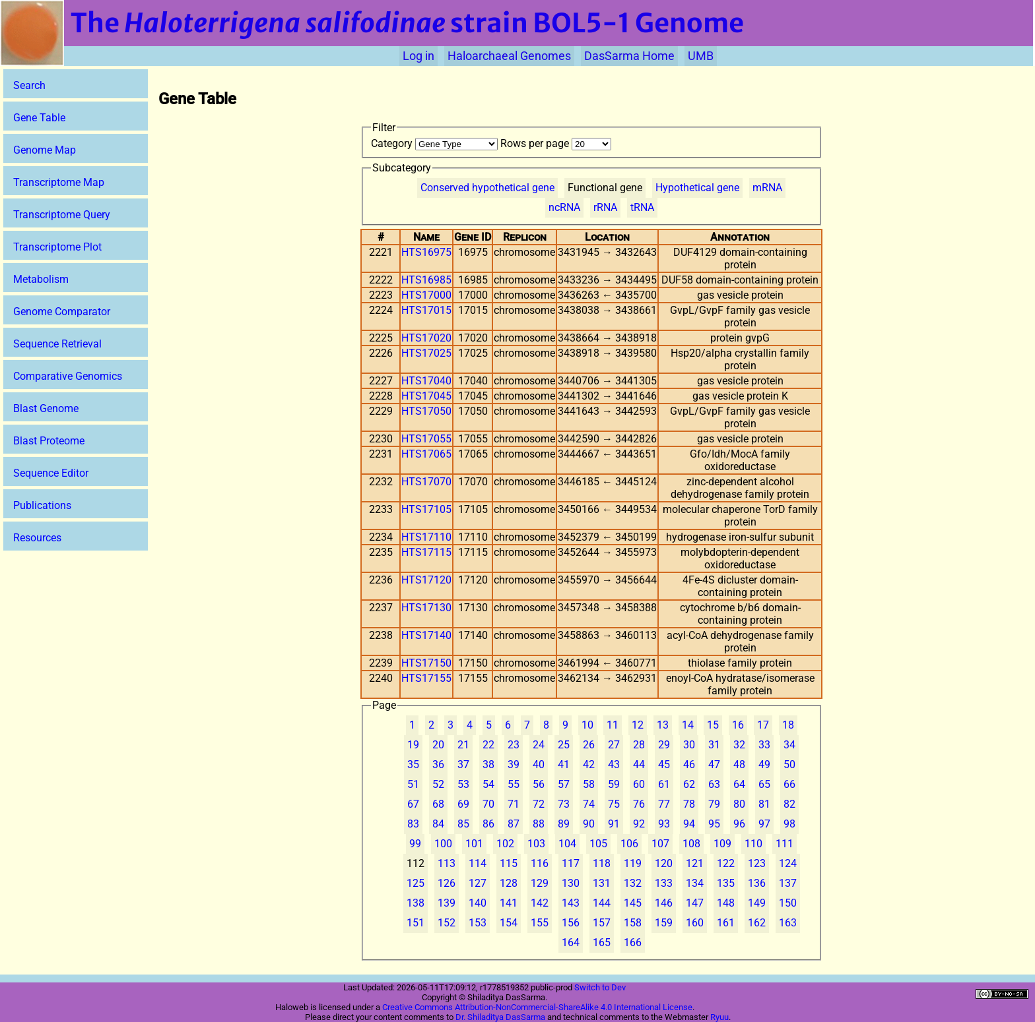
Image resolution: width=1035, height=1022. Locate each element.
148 (726, 903)
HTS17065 (426, 454)
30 (689, 744)
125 (415, 883)
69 (463, 804)
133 (664, 883)
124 (788, 863)
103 (536, 843)
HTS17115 (426, 552)
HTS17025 (426, 353)
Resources (37, 537)
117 (571, 863)
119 (633, 863)
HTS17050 (426, 411)
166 (633, 942)
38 (488, 764)
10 (587, 725)
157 (602, 923)
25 (564, 744)
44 (639, 764)
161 (726, 923)
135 (726, 883)
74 (589, 804)
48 (739, 764)
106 (629, 843)
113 (446, 863)
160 (695, 923)
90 (589, 824)
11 (612, 725)
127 (477, 883)
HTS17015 (426, 310)
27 (614, 744)
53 (463, 784)
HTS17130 (426, 607)
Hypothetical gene (697, 187)
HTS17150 (426, 663)
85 (463, 824)
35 (413, 764)
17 (763, 725)
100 (443, 843)
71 (513, 804)
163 (788, 923)
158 (633, 923)
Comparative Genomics (67, 376)
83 (413, 824)
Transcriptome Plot (57, 247)
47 (714, 764)
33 (764, 744)
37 (463, 764)
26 (589, 744)
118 (602, 863)
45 (664, 764)
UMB (701, 56)
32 (739, 744)
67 (413, 804)
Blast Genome (46, 408)
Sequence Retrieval (57, 344)
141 (509, 903)
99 (415, 843)
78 (689, 804)
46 (689, 764)
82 (789, 804)
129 (540, 883)
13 (663, 725)
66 (789, 784)
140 (477, 903)
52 (438, 784)
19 (413, 744)
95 (714, 824)
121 (695, 863)
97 (764, 824)
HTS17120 (426, 580)
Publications (42, 505)
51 (413, 784)
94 (689, 824)
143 (571, 903)
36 (438, 764)
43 (614, 764)
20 (438, 744)
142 (540, 903)
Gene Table (39, 117)
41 (564, 764)
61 (664, 784)
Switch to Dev (600, 987)
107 (660, 843)
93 (664, 824)
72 (539, 804)
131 (602, 883)
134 (695, 883)
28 (639, 744)
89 (564, 824)
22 (488, 744)
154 (509, 923)
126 (446, 883)
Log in (418, 56)
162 (757, 923)
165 (602, 942)
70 (488, 804)
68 (438, 804)
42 (589, 764)
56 (539, 784)
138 (415, 903)
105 (598, 843)
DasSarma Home (629, 56)
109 (722, 843)
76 (639, 804)
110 (753, 843)
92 (639, 824)
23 (513, 744)
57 (564, 784)
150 (788, 903)
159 (664, 923)
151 (415, 923)
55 (513, 784)
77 (664, 804)
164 (571, 942)
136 (757, 883)
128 (509, 883)
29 (664, 744)
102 (505, 843)
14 (688, 725)
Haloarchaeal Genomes (509, 56)
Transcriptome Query (61, 214)
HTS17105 (426, 509)
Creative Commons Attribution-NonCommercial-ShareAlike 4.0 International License (537, 1007)
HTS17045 (426, 396)
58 (589, 784)
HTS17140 (426, 635)
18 (788, 725)
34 (789, 744)
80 (739, 804)
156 (571, 923)
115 (509, 863)
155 (540, 923)
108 (691, 843)
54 (488, 784)
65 (764, 784)
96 (739, 824)
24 (539, 744)
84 (438, 824)
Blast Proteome (48, 441)
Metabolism (41, 279)
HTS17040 (426, 381)
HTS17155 (426, 678)
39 (513, 764)
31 (714, 744)
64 (739, 784)
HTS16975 (426, 252)
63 (714, 784)
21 (463, 744)
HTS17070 (426, 481)
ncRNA (564, 207)
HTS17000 (426, 295)
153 (477, 923)
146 (664, 903)
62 (689, 784)
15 (713, 725)
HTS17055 (426, 439)
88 (539, 824)
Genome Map (44, 150)
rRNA (605, 207)
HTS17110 (426, 537)
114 (477, 863)
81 (764, 804)
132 (633, 883)
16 (738, 725)
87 (513, 824)
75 (614, 804)
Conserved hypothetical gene (487, 187)
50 (789, 764)
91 (614, 824)
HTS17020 (426, 338)
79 (714, 804)
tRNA (642, 207)
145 (633, 903)
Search (29, 85)
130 (571, 883)
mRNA (767, 187)
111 (784, 843)
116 (540, 863)
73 (564, 804)
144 (602, 903)
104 (567, 843)
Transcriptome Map (58, 182)
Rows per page (555, 143)
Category (435, 143)
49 (764, 764)
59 (614, 784)
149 (757, 903)
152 (446, 923)
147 (695, 903)
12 (638, 725)
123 (757, 863)
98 (789, 824)
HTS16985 (426, 280)
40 (539, 764)
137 (788, 883)
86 (488, 824)
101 (474, 843)
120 (664, 863)
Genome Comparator (61, 311)
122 (726, 863)
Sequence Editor (50, 473)
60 (639, 784)
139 (446, 903)
